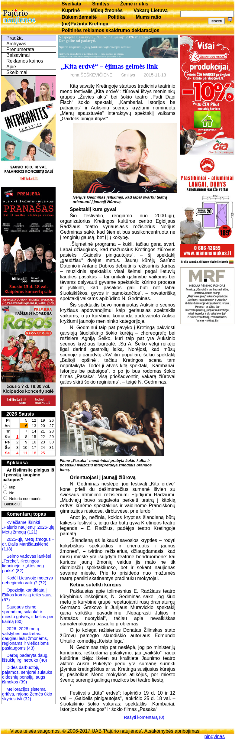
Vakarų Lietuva (151, 10)
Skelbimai (16, 72)
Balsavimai (18, 55)
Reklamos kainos (24, 60)
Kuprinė (71, 10)
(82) (20, 570)
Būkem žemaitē (79, 17)
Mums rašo (148, 17)
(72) (42, 582)
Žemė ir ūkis (134, 3)
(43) (30, 648)
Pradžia (14, 38)
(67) (6, 599)
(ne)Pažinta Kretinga (85, 23)
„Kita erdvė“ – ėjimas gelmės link (109, 66)
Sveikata (71, 3)
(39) (22, 682)
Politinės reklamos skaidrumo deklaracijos (110, 30)
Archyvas (16, 43)
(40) (42, 660)
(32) (26, 698)
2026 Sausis (20, 414)
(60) (18, 621)
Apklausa (17, 462)
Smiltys (100, 3)
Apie (11, 66)
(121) (32, 532)
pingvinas (214, 736)
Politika (116, 17)
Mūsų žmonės (107, 10)
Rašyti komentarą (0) (144, 717)
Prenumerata (20, 49)
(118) (7, 549)
